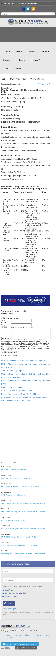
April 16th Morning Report (12, 387)
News (19, 51)
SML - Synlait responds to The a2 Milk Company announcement (24, 503)
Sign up (10, 603)
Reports (22, 60)
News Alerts (8, 590)
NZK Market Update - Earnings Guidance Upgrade (23, 361)
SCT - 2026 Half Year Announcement (17, 391)
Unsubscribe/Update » (11, 609)
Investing (8, 60)
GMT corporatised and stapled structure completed (19, 545)
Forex (45, 51)
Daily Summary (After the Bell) (14, 593)
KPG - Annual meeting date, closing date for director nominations (24, 512)
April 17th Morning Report (12, 371)
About (5, 69)
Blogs (27, 635)
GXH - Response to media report (15, 401)
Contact (17, 69)
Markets (32, 51)
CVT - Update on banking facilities (13, 520)
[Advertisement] (25, 287)
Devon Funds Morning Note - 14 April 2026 (20, 394)
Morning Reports (9, 596)
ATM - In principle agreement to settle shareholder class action (23, 529)
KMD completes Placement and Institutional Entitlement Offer (23, 554)
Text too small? (44, 84)
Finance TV (35, 60)
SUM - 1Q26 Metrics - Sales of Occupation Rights (18, 537)
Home (7, 51)
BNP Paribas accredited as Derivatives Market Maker (24, 397)
